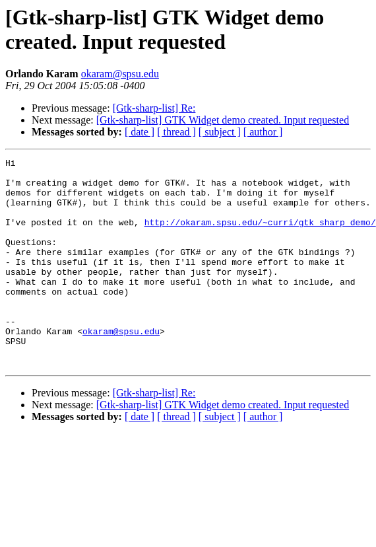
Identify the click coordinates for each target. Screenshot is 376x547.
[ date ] (139, 131)
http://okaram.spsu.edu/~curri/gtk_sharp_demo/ (260, 236)
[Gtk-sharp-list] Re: (154, 108)
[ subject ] (220, 131)
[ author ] (263, 131)
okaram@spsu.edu (120, 73)
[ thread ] (176, 131)
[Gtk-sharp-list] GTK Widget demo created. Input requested (222, 120)
